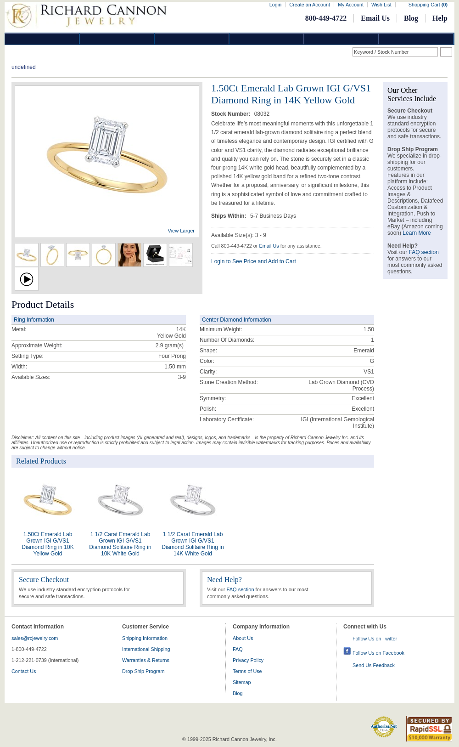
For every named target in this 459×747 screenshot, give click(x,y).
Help (440, 18)
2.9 (159, 345)
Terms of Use (247, 671)
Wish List (381, 4)
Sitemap (242, 682)
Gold (117, 39)
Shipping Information (145, 638)
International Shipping (146, 649)
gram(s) (170, 345)
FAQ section (240, 589)
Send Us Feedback (374, 665)
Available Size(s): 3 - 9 (238, 235)
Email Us (375, 18)
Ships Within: (229, 216)
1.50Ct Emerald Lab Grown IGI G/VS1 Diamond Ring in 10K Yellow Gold (47, 544)
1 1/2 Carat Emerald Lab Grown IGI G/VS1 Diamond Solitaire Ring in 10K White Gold (120, 544)
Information (341, 39)
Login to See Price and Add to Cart (253, 261)
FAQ (238, 649)
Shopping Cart (428, 4)
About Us (243, 638)
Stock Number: (231, 114)
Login (275, 4)
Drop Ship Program (143, 671)
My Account (351, 4)
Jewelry (267, 39)
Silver (192, 39)
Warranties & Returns (145, 660)
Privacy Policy (248, 660)
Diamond (42, 39)
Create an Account (309, 4)
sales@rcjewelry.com (34, 638)
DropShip (416, 39)
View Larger (181, 230)
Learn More (417, 233)
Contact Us (23, 671)
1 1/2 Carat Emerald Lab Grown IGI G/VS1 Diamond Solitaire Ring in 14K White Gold (193, 544)
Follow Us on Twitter (375, 638)
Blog (411, 18)
